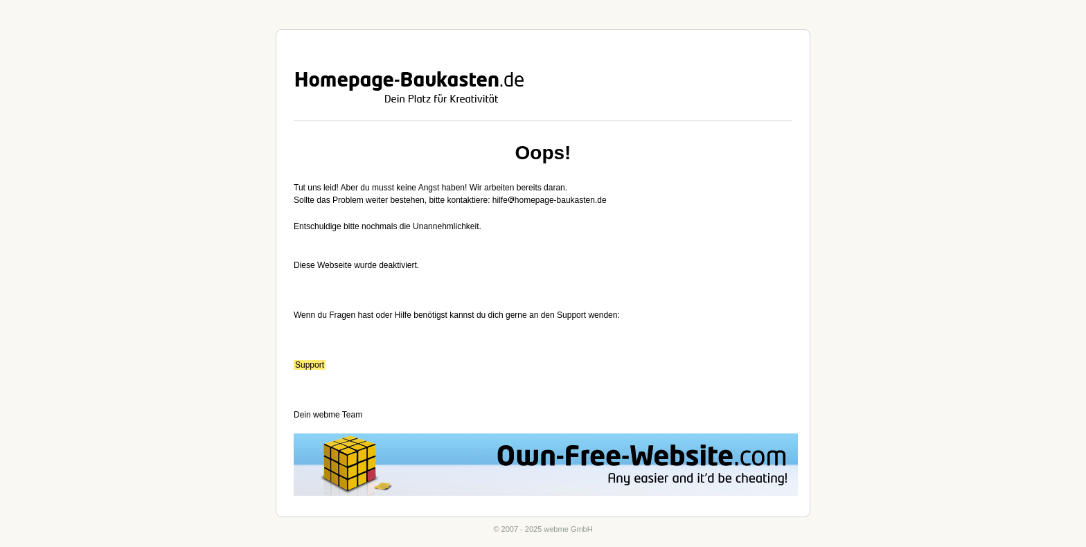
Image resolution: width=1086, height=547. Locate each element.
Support (309, 365)
